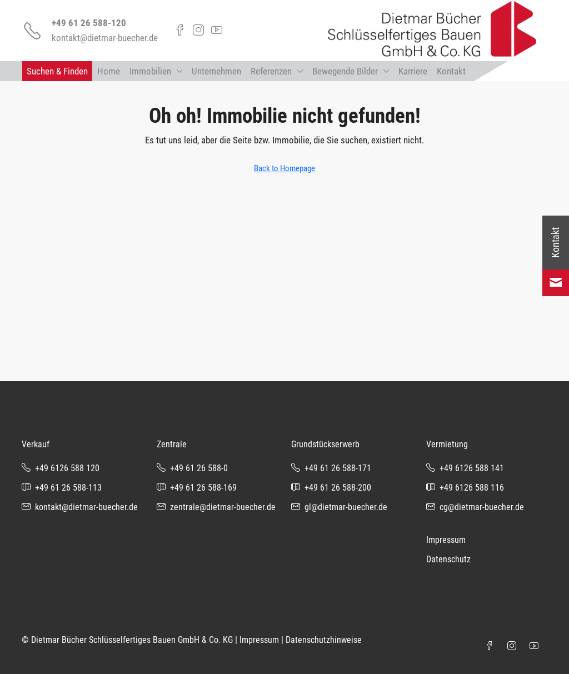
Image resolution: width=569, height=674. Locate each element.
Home (108, 71)
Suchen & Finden (57, 71)
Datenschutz (448, 559)
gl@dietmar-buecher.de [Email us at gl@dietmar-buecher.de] (346, 507)
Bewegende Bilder (345, 71)
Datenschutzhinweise (324, 640)
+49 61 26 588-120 (89, 22)
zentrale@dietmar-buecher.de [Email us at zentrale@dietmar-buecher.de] (223, 507)
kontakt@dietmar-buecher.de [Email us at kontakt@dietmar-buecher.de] (86, 507)
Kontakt (451, 71)
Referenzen (271, 71)
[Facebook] (491, 646)
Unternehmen (216, 71)
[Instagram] (514, 646)
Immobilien (150, 71)
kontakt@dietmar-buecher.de (105, 37)
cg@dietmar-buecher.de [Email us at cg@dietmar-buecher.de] (482, 507)
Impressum (446, 540)
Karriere (412, 71)
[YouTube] (536, 646)
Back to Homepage (284, 168)
